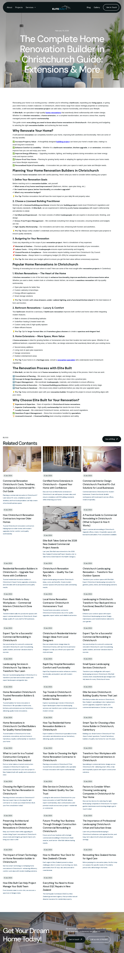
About (9, 7)
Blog (89, 7)
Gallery (97, 7)
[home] (61, 7)
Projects (19, 7)
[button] (31, 7)
